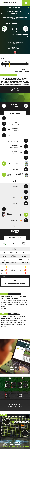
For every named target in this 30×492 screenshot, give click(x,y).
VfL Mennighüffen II (20, 35)
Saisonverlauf (28, 237)
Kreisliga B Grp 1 (19, 7)
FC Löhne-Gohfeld (9, 23)
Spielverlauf (15, 113)
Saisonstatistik (15, 237)
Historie (2, 237)
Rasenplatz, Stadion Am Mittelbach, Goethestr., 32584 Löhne (16, 18)
